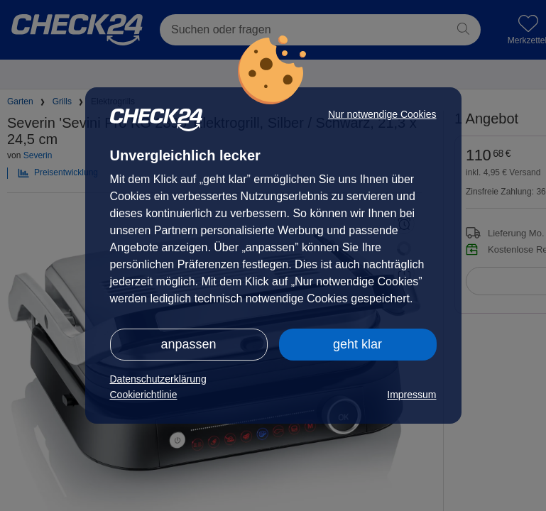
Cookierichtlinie (144, 394)
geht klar (357, 344)
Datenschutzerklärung (158, 379)
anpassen (188, 344)
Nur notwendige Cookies (382, 114)
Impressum (411, 394)
